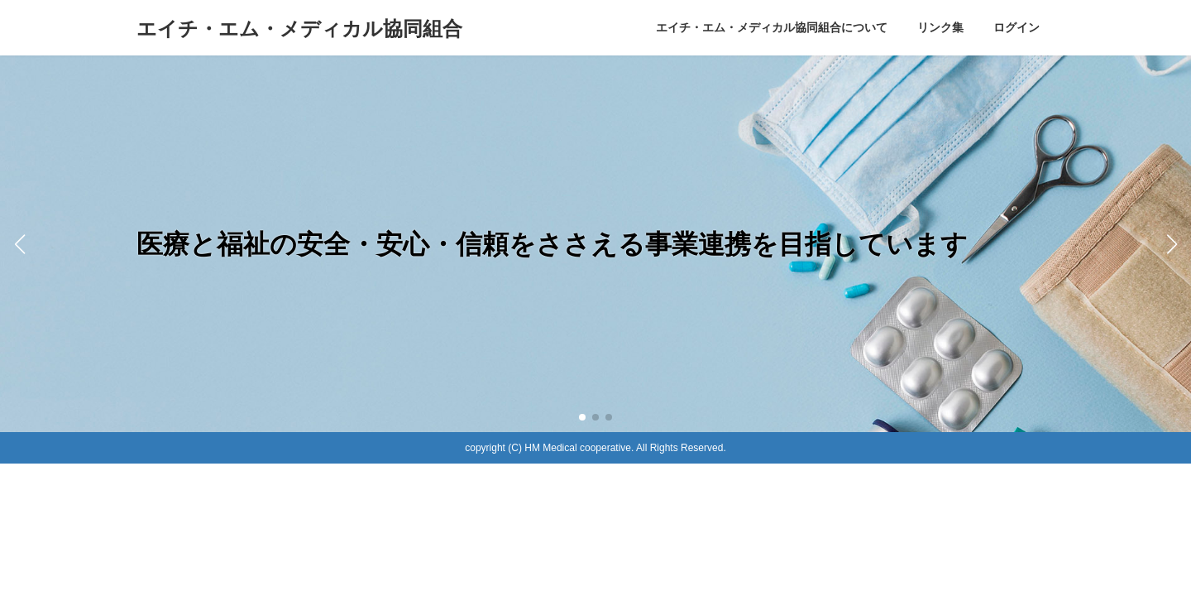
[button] (582, 417)
